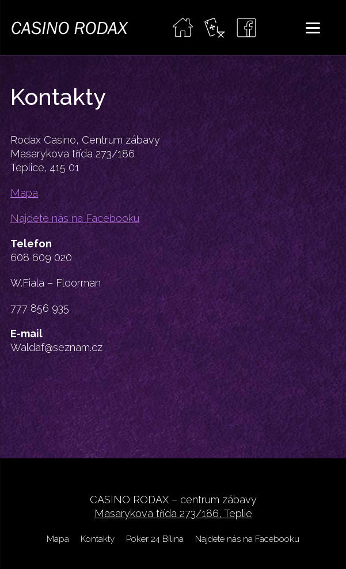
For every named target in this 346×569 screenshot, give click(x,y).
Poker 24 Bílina (155, 539)
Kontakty (98, 539)
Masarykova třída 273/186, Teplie (173, 513)
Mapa (24, 193)
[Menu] (313, 27)
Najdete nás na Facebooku (74, 218)
